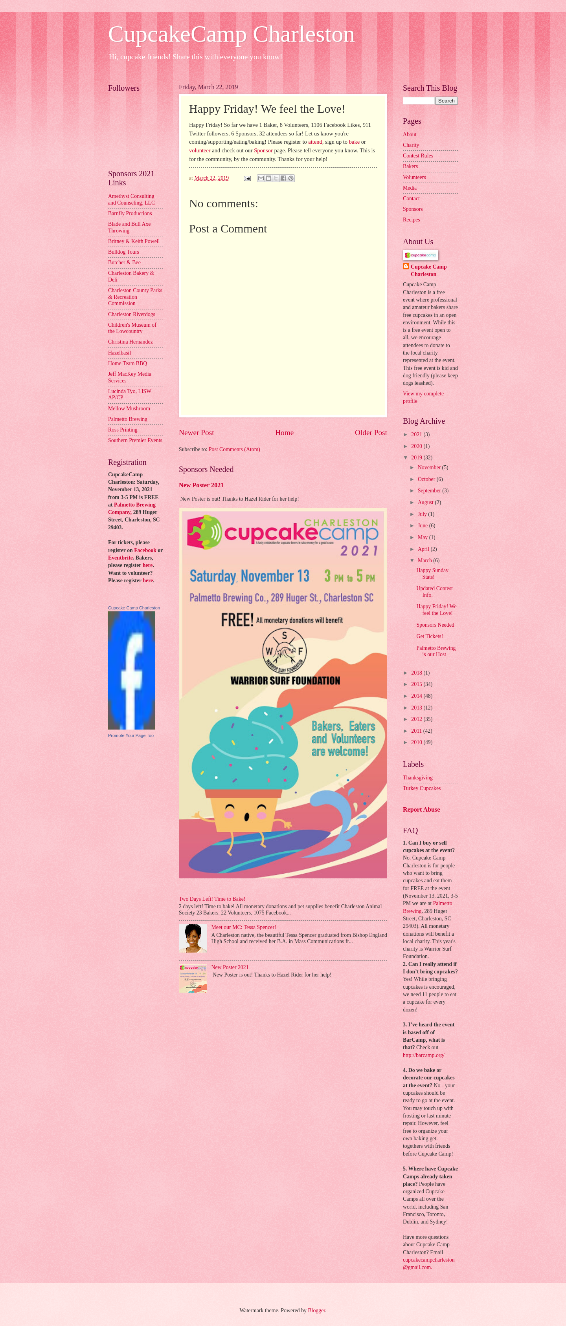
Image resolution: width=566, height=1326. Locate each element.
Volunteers (414, 177)
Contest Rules (418, 156)
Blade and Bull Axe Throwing (129, 227)
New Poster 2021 (201, 485)
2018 (417, 673)
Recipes (411, 220)
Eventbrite (120, 558)
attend (315, 142)
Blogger (316, 1310)
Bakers (410, 166)
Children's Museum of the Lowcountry (132, 328)
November (430, 467)
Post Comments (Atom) (234, 449)
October (427, 479)
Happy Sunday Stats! (432, 573)
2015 (417, 684)
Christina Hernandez (130, 342)
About (410, 134)
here (148, 565)
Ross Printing (123, 430)
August (426, 502)
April (424, 549)
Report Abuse (421, 809)
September (430, 491)
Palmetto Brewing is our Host (436, 651)
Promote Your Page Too (131, 735)
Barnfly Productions (130, 213)
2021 (417, 434)
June (423, 526)
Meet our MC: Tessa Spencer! (243, 927)
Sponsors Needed (435, 625)
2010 (417, 742)
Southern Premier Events (135, 440)
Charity (411, 145)
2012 (417, 719)
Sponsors (413, 209)
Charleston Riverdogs (131, 314)
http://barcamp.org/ (424, 1055)
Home (284, 432)
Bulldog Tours (123, 252)
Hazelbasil (119, 353)
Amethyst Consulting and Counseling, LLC (131, 199)
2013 (417, 708)
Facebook (145, 550)
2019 (417, 458)
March (425, 560)
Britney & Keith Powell (134, 241)
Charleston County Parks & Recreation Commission (135, 296)
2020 (417, 446)
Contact (411, 198)
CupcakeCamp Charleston (231, 34)
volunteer (200, 150)
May (423, 537)
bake (354, 142)
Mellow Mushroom (129, 409)
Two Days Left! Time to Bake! (212, 899)
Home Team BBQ (127, 363)
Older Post (371, 432)
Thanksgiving (418, 778)
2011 (417, 731)
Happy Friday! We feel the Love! (436, 610)
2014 (417, 696)
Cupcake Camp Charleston (134, 607)
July (423, 514)
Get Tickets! (429, 636)
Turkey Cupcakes (422, 788)
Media (410, 188)
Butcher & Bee (124, 262)
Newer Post (196, 432)
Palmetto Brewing (127, 419)
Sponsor (263, 150)
